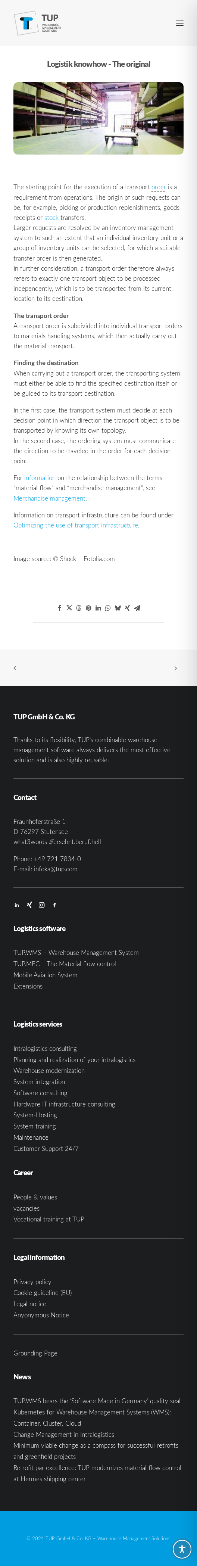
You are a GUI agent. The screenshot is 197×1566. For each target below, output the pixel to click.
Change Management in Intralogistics (63, 1434)
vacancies (26, 1208)
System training (34, 1126)
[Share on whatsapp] (108, 608)
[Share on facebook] (59, 608)
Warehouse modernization (49, 1070)
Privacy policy (32, 1281)
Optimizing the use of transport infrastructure (75, 525)
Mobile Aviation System (45, 975)
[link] (158, 187)
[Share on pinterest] (88, 608)
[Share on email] (137, 608)
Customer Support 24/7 (46, 1148)
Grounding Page (35, 1353)
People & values (35, 1197)
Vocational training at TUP (48, 1219)
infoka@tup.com (56, 869)
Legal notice (29, 1303)
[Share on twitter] (69, 608)
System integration (39, 1081)
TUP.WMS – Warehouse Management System (76, 952)
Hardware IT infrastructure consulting (64, 1104)
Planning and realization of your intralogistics (74, 1059)
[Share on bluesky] (117, 608)
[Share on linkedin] (98, 608)
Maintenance (31, 1137)
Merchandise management (49, 498)
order (158, 187)
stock (51, 217)
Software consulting (40, 1093)
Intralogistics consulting (45, 1048)
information (40, 477)
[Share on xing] (127, 608)
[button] (180, 23)
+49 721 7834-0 (57, 858)
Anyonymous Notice (41, 1315)
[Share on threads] (79, 608)
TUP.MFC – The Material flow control (64, 963)
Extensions (28, 986)
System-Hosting (35, 1115)
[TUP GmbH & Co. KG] (37, 23)
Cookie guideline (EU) (42, 1292)
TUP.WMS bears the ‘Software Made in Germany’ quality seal (97, 1401)
